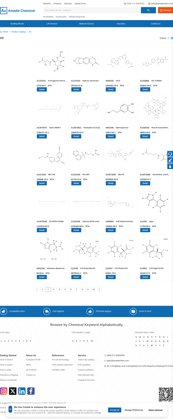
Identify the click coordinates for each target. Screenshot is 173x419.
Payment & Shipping (9, 375)
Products (57, 3)
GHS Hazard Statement (62, 365)
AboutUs (47, 3)
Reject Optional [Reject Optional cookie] (156, 410)
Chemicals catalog (86, 359)
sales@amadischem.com (162, 3)
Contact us (30, 375)
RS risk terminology (60, 359)
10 (93, 289)
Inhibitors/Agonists (77, 17)
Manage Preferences (134, 410)
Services (68, 3)
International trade (86, 375)
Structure (167, 10)
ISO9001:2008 (58, 370)
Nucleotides (48, 17)
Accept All (114, 410)
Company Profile (33, 359)
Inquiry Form (80, 3)
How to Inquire (6, 365)
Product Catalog (18, 32)
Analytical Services (86, 380)
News (28, 365)
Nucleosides (61, 17)
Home (5, 32)
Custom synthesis (85, 370)
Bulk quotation (84, 365)
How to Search (6, 359)
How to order (5, 370)
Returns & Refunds (8, 380)
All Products (31, 370)
